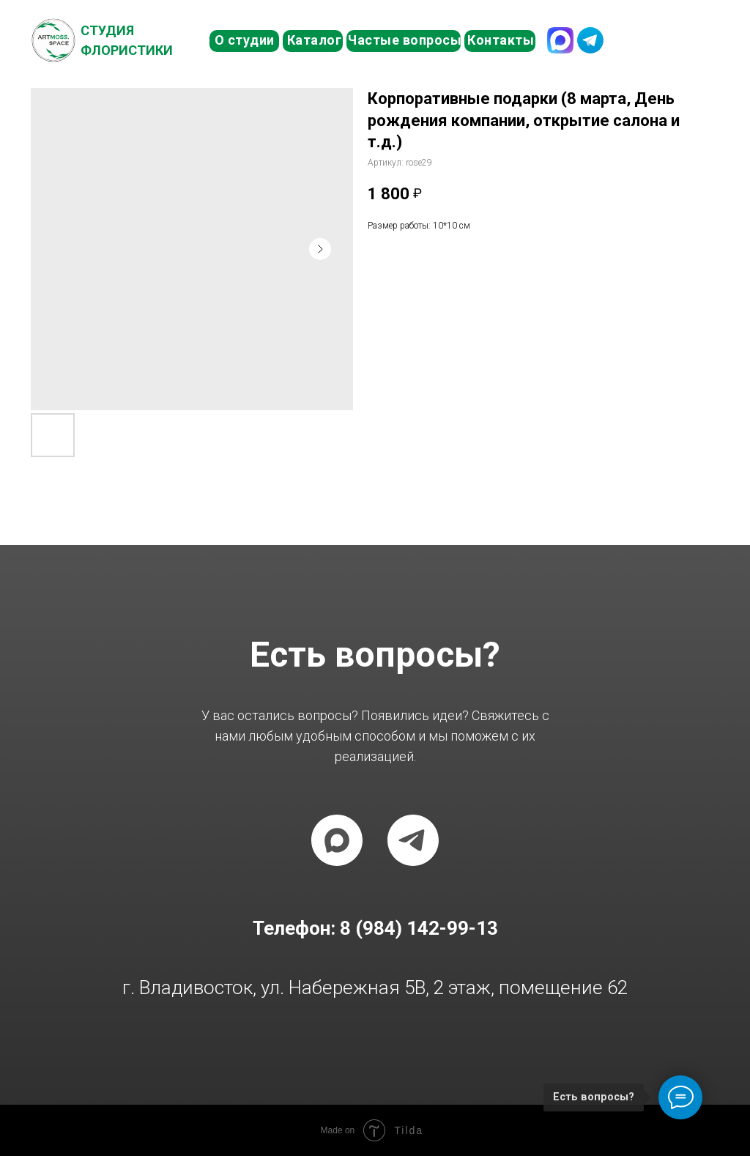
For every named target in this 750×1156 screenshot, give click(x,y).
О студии (245, 40)
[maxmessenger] (337, 840)
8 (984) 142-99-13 (665, 40)
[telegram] (413, 840)
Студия (107, 30)
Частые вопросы (404, 40)
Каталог (314, 40)
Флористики (127, 50)
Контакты (500, 40)
